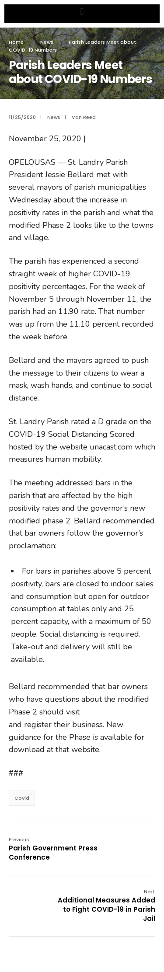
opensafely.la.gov (112, 712)
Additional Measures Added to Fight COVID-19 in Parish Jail (106, 905)
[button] (82, 11)
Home (16, 41)
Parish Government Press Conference (53, 849)
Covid (21, 797)
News (46, 41)
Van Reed (84, 117)
